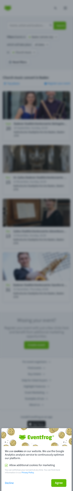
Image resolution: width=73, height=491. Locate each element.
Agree (59, 483)
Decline (9, 483)
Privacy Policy (28, 472)
